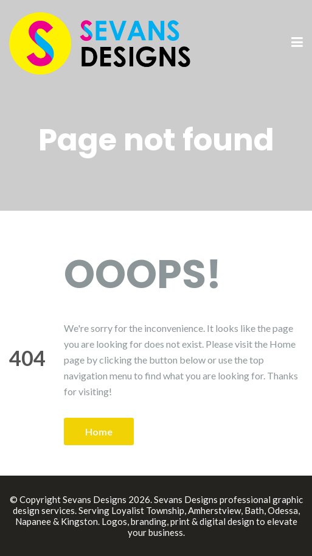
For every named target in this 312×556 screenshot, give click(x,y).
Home (99, 431)
